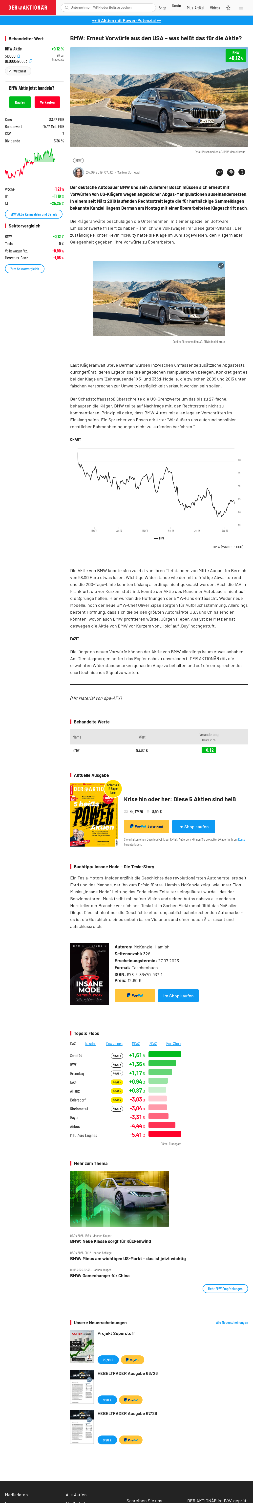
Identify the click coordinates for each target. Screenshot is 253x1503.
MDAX (136, 1043)
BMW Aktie (13, 48)
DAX (73, 1043)
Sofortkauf (146, 826)
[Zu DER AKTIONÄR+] (195, 7)
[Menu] (240, 7)
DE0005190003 (18, 61)
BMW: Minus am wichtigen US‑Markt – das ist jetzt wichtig (128, 1258)
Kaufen (20, 102)
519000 (12, 55)
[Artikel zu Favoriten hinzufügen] (241, 172)
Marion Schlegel (128, 172)
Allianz (75, 1091)
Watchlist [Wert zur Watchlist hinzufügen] (19, 70)
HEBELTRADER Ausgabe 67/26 (127, 1413)
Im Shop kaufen (193, 826)
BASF (73, 1082)
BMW (78, 160)
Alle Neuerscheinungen (232, 1322)
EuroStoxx (173, 1043)
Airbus (75, 1126)
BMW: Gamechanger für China (100, 1275)
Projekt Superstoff (116, 1333)
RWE (73, 1064)
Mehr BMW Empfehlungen (225, 1288)
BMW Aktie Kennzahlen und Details (33, 214)
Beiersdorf (78, 1099)
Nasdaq (91, 1043)
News (117, 1056)
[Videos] (215, 7)
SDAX (153, 1043)
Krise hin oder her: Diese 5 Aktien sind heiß (180, 799)
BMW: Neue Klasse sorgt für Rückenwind (110, 1241)
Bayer (74, 1117)
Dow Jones (114, 1043)
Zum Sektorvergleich (24, 268)
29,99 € (108, 1359)
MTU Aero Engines (83, 1135)
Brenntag (77, 1073)
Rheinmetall (79, 1108)
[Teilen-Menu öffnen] (219, 172)
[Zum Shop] (162, 7)
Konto (241, 839)
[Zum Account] (176, 5)
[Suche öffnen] (67, 7)
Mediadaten (16, 1494)
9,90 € (107, 1399)
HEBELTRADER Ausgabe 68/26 (128, 1373)
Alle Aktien (76, 1494)
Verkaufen (47, 102)
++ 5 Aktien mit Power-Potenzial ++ (126, 20)
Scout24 (76, 1055)
